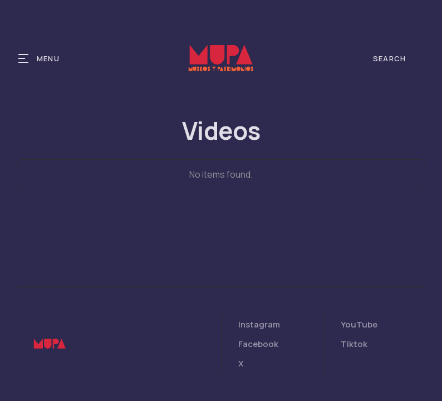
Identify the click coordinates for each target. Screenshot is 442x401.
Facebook (258, 344)
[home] (221, 58)
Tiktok (354, 344)
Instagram (259, 324)
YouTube (359, 324)
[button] (39, 58)
